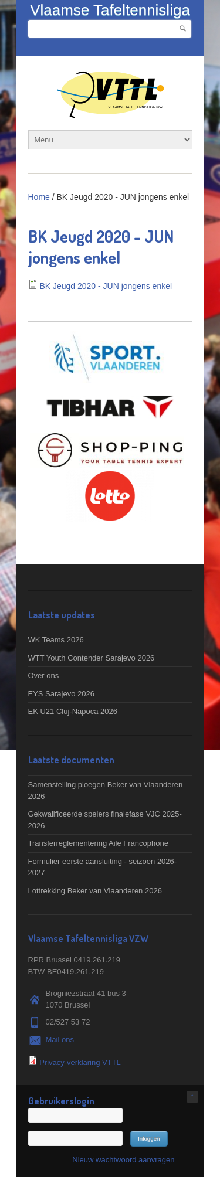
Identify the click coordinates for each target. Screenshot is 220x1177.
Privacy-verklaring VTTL (80, 1062)
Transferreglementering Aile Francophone (98, 843)
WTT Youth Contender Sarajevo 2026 (91, 658)
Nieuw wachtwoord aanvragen (123, 1159)
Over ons (43, 675)
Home (39, 197)
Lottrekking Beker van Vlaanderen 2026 (95, 890)
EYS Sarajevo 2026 (61, 693)
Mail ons (60, 1039)
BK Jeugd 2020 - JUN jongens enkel (105, 286)
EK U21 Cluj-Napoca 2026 (72, 711)
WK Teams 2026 (56, 639)
